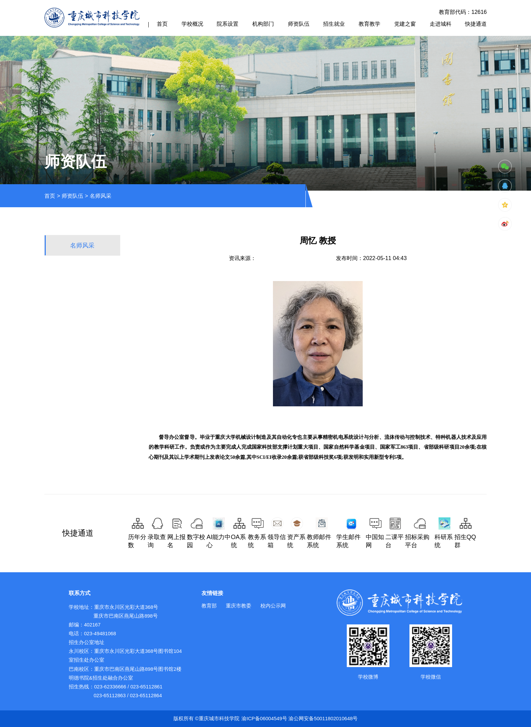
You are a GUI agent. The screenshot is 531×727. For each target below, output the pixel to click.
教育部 (209, 605)
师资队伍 (299, 24)
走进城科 (440, 24)
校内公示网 (273, 605)
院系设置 (227, 24)
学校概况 (192, 24)
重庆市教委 (238, 605)
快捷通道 (476, 24)
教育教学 (369, 24)
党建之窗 (405, 24)
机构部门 (263, 24)
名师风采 (100, 196)
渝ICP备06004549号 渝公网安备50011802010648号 (299, 718)
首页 (162, 24)
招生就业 (334, 24)
